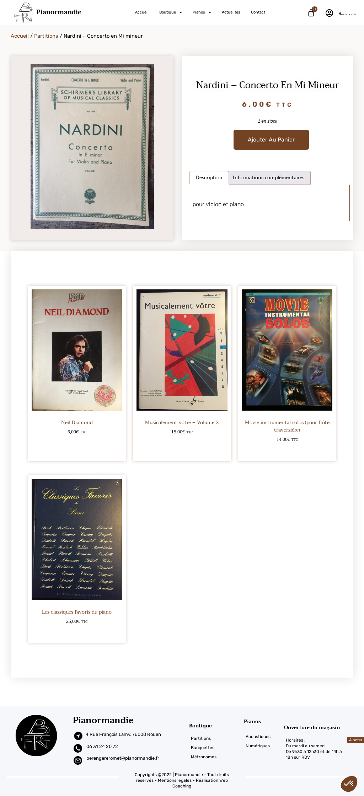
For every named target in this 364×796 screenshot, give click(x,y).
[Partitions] (216, 738)
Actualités (231, 12)
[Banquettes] (216, 747)
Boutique (170, 12)
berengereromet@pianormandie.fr (122, 758)
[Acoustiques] (264, 736)
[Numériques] (264, 746)
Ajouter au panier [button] (77, 451)
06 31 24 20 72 (348, 14)
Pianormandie (58, 12)
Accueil (142, 12)
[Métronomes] (216, 757)
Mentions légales (175, 780)
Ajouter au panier (271, 139)
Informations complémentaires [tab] (268, 177)
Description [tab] (209, 177)
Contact (258, 12)
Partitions (46, 36)
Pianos (202, 12)
